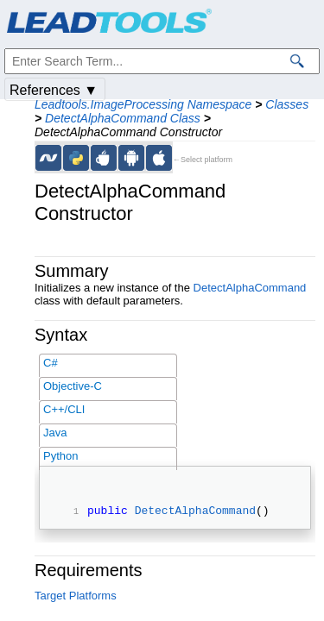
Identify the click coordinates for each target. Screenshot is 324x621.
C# (50, 362)
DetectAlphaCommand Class (122, 118)
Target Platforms (76, 598)
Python (60, 455)
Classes (286, 104)
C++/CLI (64, 409)
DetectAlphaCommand (250, 287)
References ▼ (54, 90)
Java (55, 432)
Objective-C (72, 386)
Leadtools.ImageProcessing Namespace (143, 104)
